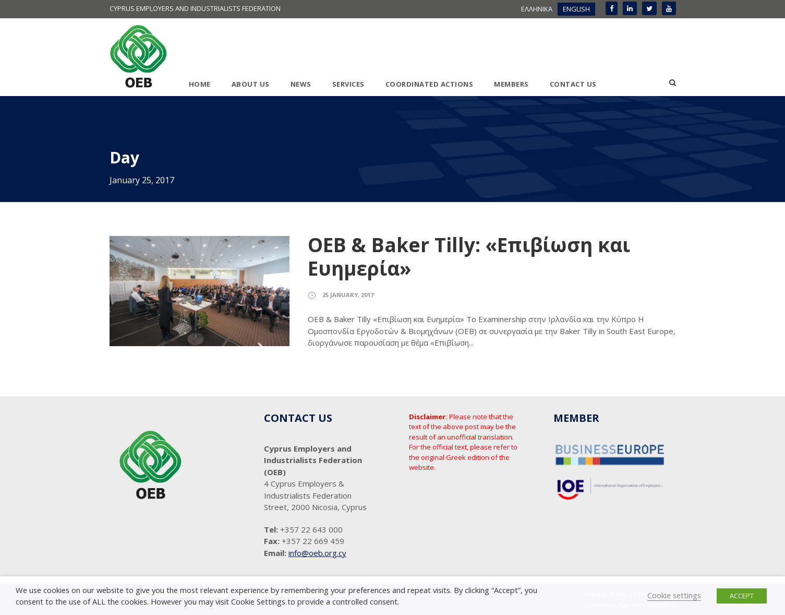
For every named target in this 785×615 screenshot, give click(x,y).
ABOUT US (251, 84)
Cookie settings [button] (674, 595)
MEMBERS (511, 84)
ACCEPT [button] (742, 595)
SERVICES (348, 84)
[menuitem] (537, 9)
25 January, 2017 (347, 295)
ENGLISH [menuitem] (576, 9)
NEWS (301, 84)
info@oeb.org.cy (317, 553)
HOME (200, 84)
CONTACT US (573, 84)
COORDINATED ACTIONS (429, 84)
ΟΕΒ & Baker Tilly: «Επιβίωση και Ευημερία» (469, 256)
